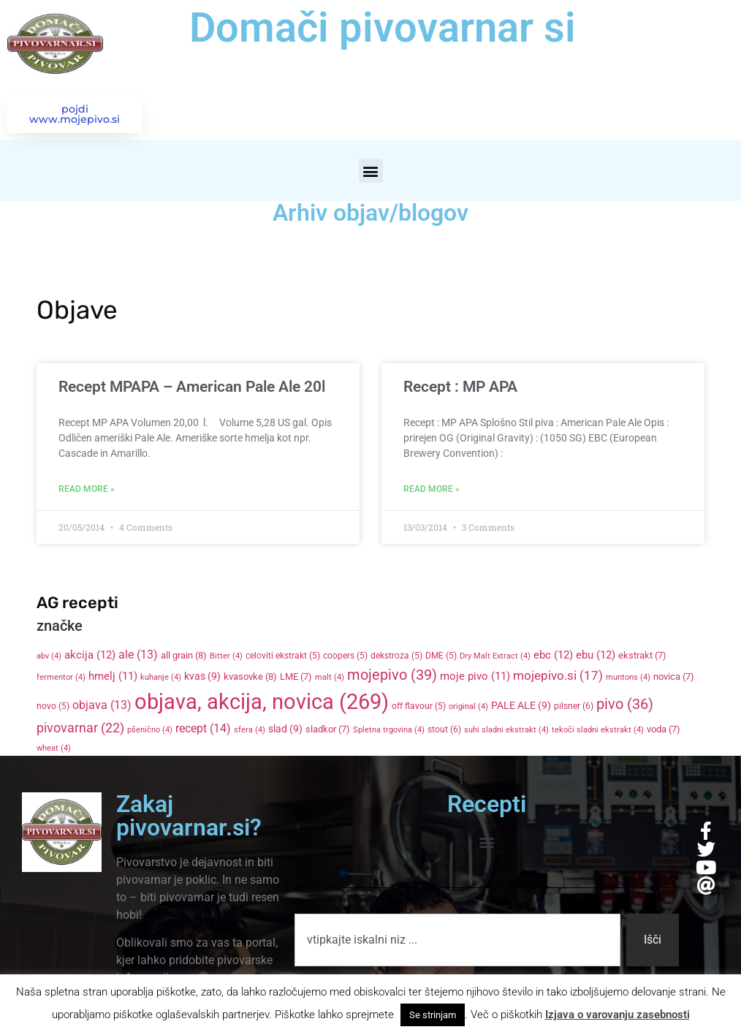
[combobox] (457, 940)
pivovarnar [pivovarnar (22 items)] (80, 729)
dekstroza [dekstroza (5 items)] (396, 657)
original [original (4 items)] (468, 708)
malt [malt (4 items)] (329, 678)
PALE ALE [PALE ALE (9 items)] (521, 707)
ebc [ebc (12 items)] (553, 656)
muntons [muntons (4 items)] (628, 678)
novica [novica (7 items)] (673, 677)
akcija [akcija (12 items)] (89, 656)
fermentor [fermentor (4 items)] (61, 678)
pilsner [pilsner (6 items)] (573, 707)
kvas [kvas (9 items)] (202, 677)
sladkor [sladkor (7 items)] (327, 730)
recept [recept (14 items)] (203, 730)
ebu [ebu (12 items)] (595, 656)
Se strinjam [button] (432, 1014)
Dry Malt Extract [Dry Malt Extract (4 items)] (495, 657)
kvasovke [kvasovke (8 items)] (250, 677)
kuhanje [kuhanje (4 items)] (160, 678)
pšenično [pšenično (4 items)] (149, 731)
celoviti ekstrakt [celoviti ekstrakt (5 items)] (283, 657)
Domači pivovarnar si (382, 28)
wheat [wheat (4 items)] (54, 749)
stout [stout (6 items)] (444, 731)
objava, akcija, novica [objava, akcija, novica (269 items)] (261, 703)
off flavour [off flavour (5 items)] (419, 707)
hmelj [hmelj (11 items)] (112, 677)
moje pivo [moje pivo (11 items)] (475, 677)
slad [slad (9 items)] (285, 730)
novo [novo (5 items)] (53, 707)
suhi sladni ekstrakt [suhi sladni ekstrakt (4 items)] (506, 731)
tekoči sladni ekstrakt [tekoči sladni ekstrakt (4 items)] (598, 731)
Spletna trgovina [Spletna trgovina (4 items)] (389, 731)
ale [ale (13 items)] (138, 656)
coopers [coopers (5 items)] (345, 657)
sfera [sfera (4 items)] (249, 731)
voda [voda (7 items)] (663, 730)
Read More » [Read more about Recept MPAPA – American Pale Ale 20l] (86, 490)
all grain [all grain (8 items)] (184, 656)
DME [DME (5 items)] (441, 657)
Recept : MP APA (460, 388)
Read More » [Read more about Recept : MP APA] (431, 490)
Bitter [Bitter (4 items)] (226, 657)
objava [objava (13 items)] (102, 706)
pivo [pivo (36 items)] (624, 705)
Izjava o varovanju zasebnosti (617, 1014)
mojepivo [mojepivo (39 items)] (392, 676)
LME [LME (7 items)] (296, 677)
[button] (371, 172)
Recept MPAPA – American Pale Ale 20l (191, 388)
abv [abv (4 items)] (49, 657)
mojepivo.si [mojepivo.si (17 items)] (558, 677)
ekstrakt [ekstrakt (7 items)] (642, 656)
